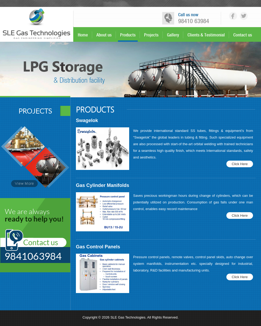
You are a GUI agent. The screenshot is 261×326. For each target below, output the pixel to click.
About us (104, 34)
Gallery (173, 34)
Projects (151, 34)
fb (233, 16)
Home (83, 34)
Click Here (240, 164)
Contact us (242, 34)
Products (128, 34)
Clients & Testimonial (206, 34)
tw (244, 16)
